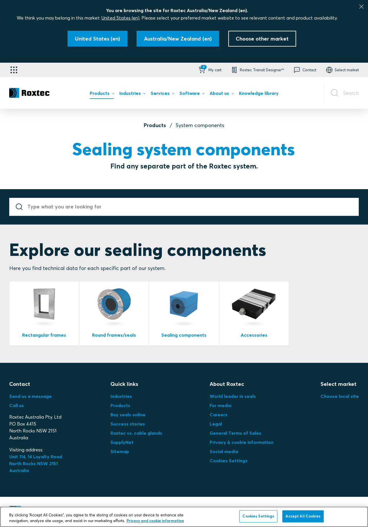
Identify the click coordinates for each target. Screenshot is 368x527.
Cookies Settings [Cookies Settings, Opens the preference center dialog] (258, 516)
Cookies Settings (229, 460)
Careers (218, 414)
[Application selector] (13, 69)
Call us (16, 405)
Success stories (127, 424)
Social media (224, 451)
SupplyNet (121, 442)
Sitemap (119, 451)
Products (155, 125)
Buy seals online (127, 414)
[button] (209, 70)
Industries (121, 396)
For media (220, 405)
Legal (216, 424)
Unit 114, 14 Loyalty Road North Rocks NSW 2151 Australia (36, 463)
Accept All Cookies (302, 516)
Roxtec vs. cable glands (136, 433)
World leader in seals (233, 396)
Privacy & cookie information (241, 442)
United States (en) (120, 18)
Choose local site (340, 396)
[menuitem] (102, 94)
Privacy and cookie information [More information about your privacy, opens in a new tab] (155, 520)
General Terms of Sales (235, 433)
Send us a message (30, 396)
